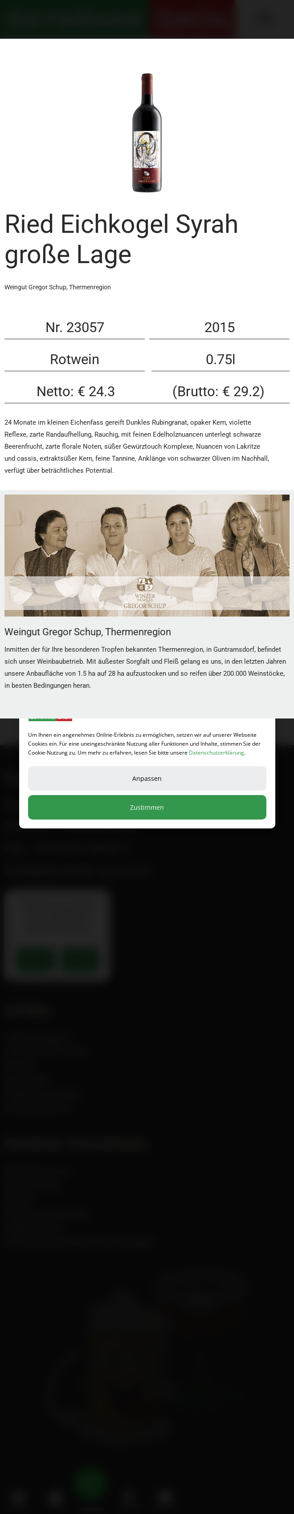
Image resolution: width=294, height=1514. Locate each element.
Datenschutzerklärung (216, 752)
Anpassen (147, 778)
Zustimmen (147, 807)
